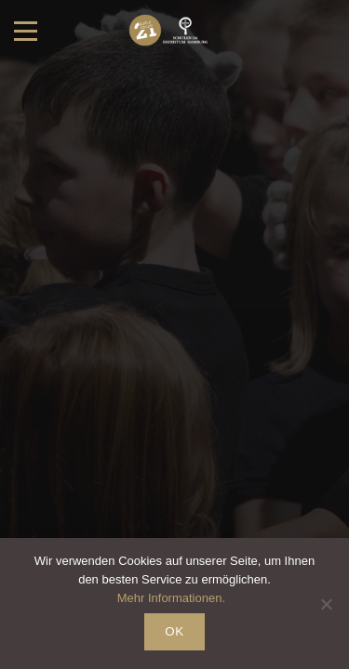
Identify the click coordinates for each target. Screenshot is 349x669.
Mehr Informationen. (171, 598)
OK (174, 631)
